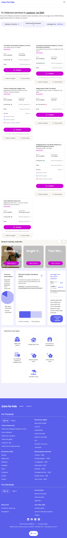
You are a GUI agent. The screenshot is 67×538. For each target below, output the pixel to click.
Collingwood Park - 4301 (43, 472)
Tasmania (38, 447)
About (21, 406)
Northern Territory (41, 444)
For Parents (7, 414)
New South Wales (40, 423)
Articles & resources (8, 508)
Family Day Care (33, 344)
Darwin (3, 476)
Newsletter (5, 512)
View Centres (11, 263)
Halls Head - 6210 (40, 465)
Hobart (3, 479)
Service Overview (40, 494)
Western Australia (41, 437)
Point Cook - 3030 (41, 479)
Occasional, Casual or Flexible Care (17, 360)
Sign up (5, 421)
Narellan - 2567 (40, 469)
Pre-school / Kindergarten (50, 344)
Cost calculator (6, 432)
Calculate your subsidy (56, 318)
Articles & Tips (6, 443)
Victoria (37, 427)
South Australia (40, 434)
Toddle (37, 515)
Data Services (39, 497)
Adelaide (4, 465)
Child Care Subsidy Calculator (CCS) (13, 429)
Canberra (4, 472)
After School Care (50, 360)
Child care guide (6, 439)
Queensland (39, 430)
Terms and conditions (26, 524)
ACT (36, 441)
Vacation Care (33, 377)
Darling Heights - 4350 (42, 459)
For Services (7, 484)
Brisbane (4, 462)
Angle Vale (34, 251)
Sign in (13, 421)
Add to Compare (10, 78)
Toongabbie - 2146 (41, 462)
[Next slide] (64, 242)
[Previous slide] (59, 242)
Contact (29, 406)
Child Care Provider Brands (10, 446)
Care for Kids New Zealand (44, 512)
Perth (3, 469)
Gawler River (14, 251)
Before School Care (33, 360)
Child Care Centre (17, 344)
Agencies (38, 501)
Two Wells (56, 251)
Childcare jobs (39, 508)
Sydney (3, 455)
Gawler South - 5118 (41, 476)
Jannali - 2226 (39, 455)
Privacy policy (43, 524)
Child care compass (8, 436)
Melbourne (5, 459)
